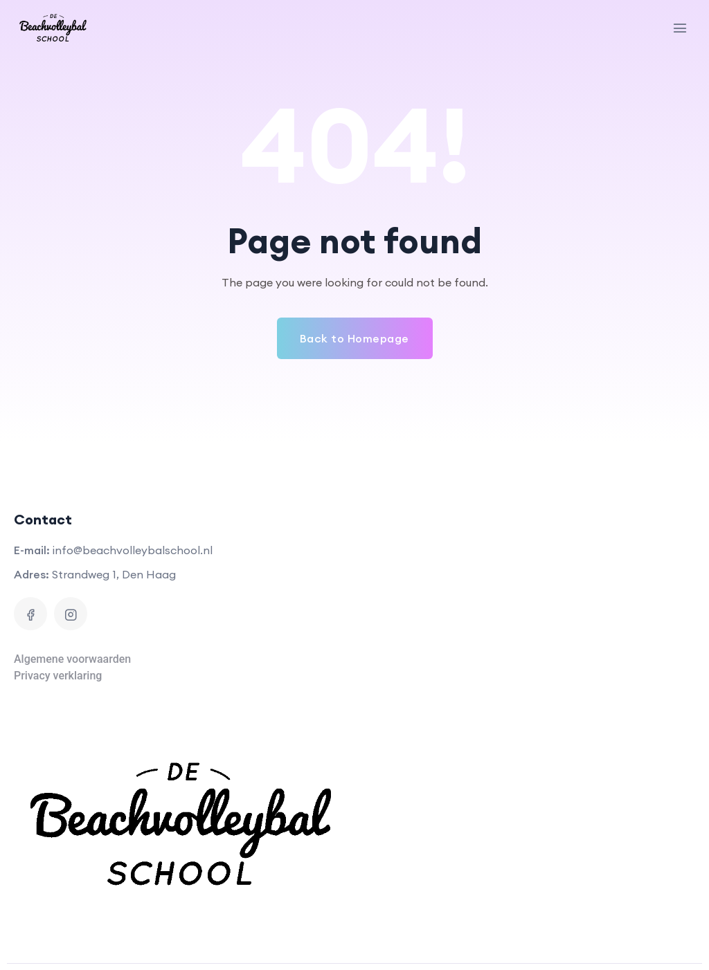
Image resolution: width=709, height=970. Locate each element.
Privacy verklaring (58, 675)
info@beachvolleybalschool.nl (133, 550)
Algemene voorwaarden (72, 659)
